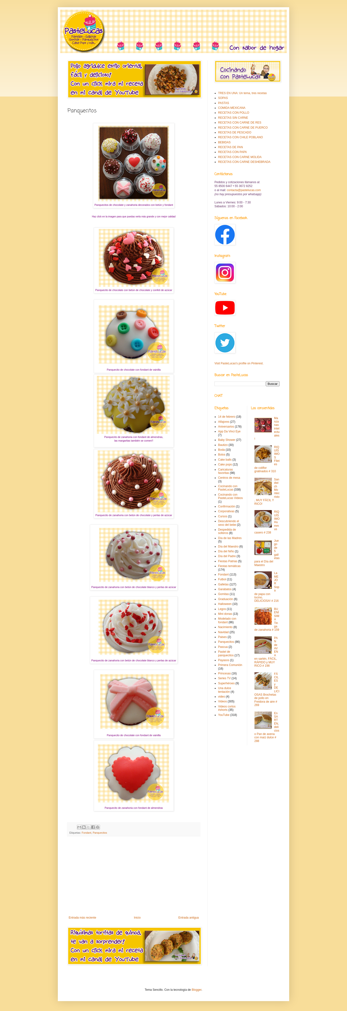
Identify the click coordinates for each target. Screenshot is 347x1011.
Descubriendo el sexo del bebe (228, 522)
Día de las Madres (229, 538)
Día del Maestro (228, 546)
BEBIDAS (224, 142)
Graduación (225, 599)
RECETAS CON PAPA (232, 152)
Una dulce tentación (224, 689)
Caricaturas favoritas (225, 471)
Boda (221, 449)
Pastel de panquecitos (226, 653)
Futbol (222, 579)
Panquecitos (100, 832)
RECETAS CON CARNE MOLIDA (239, 157)
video (221, 696)
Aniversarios (226, 426)
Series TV (224, 678)
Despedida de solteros (227, 531)
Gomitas (223, 594)
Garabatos (225, 589)
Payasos (223, 660)
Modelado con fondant (227, 620)
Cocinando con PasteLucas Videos (230, 496)
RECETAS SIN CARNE (233, 117)
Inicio (137, 917)
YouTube (223, 715)
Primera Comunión (230, 665)
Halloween (225, 604)
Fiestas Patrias (227, 561)
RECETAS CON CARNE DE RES (239, 122)
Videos (222, 701)
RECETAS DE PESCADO (234, 132)
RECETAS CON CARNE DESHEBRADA (244, 162)
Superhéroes (226, 683)
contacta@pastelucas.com (244, 190)
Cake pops (225, 464)
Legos (222, 609)
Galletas (223, 584)
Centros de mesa (229, 477)
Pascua (223, 647)
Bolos (221, 454)
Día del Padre (227, 556)
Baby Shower (226, 440)
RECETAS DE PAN (230, 147)
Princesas (224, 673)
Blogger (196, 989)
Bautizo (223, 445)
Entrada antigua (188, 917)
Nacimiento (225, 627)
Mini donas (225, 614)
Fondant (86, 832)
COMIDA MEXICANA (231, 108)
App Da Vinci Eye (229, 431)
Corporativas (226, 511)
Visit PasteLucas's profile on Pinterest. (239, 363)
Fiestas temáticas (229, 566)
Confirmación (226, 506)
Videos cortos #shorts (227, 708)
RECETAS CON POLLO (233, 112)
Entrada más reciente (82, 917)
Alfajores (223, 421)
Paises (222, 637)
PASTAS (223, 103)
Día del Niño (226, 551)
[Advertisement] (133, 876)
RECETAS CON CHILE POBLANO (240, 137)
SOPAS (223, 98)
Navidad (223, 632)
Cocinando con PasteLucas (227, 488)
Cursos (222, 516)
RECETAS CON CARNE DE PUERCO (243, 127)
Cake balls (225, 459)
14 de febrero (226, 416)
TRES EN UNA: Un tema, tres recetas (242, 93)
